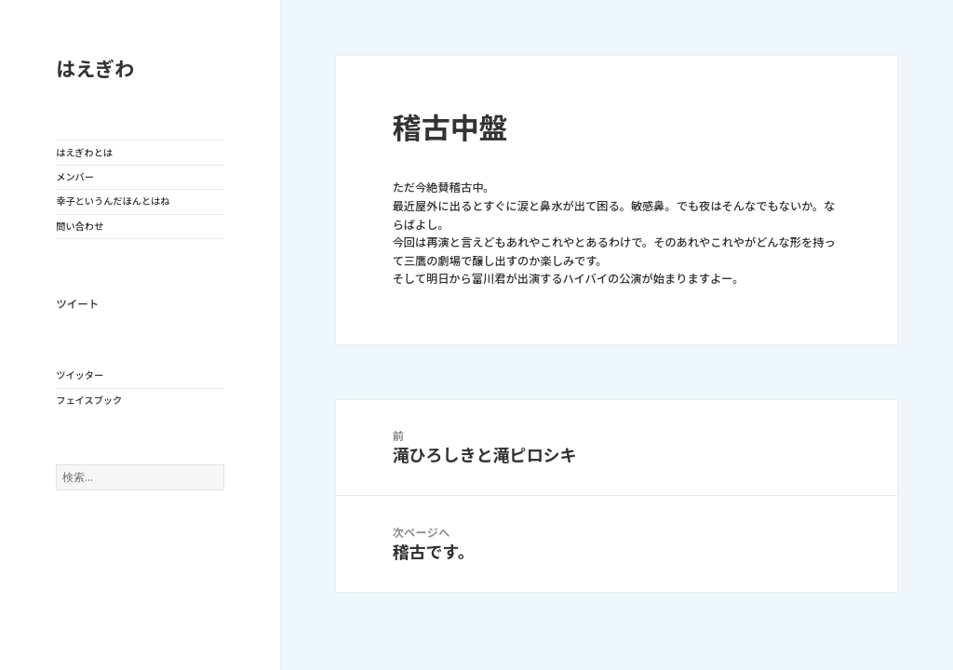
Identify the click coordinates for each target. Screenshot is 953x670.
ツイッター (79, 375)
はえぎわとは (84, 152)
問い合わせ (79, 226)
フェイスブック (89, 400)
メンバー (75, 176)
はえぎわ (95, 69)
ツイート (77, 304)
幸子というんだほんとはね (112, 201)
